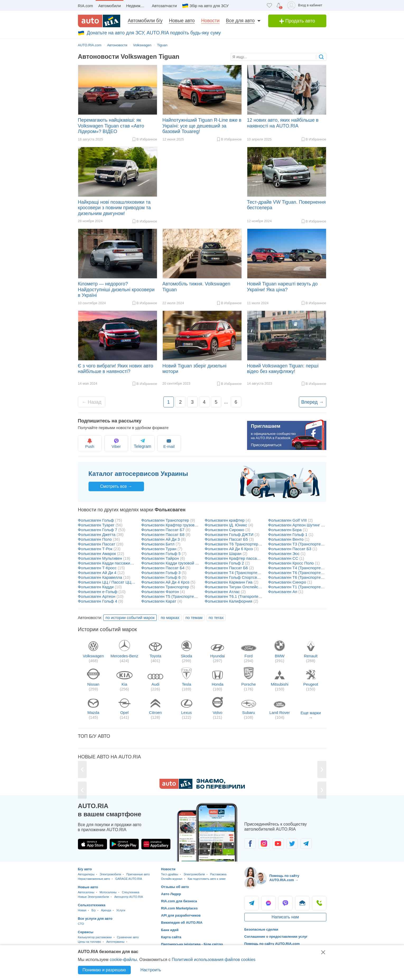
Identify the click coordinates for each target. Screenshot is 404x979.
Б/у (93, 910)
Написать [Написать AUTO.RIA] (302, 903)
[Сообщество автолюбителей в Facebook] (250, 843)
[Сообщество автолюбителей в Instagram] (264, 843)
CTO (81, 923)
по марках (170, 617)
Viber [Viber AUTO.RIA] (285, 903)
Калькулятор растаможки (95, 937)
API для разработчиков (181, 915)
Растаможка (218, 874)
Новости (210, 20)
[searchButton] (321, 56)
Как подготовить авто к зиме (207, 878)
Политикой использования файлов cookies (214, 959)
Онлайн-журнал (172, 878)
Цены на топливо (89, 941)
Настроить (150, 970)
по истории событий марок (130, 617)
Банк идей (170, 930)
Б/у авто (85, 869)
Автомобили (109, 5)
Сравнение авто (128, 937)
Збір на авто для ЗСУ (209, 5)
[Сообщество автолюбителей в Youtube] (278, 843)
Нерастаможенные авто (94, 878)
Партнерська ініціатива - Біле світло (192, 944)
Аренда (106, 910)
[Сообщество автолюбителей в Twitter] (292, 843)
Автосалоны (86, 892)
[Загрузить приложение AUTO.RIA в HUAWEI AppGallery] (155, 844)
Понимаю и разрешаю (104, 970)
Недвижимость (137, 5)
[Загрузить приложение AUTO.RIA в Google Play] (124, 844)
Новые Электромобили (93, 896)
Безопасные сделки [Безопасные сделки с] (261, 929)
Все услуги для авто (95, 919)
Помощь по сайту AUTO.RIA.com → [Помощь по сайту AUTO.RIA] (284, 878)
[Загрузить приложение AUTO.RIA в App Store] (92, 844)
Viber (119, 443)
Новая (82, 910)
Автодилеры (86, 874)
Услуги (120, 910)
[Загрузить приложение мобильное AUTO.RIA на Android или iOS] (207, 832)
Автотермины (115, 941)
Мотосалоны (108, 892)
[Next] (321, 769)
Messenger (268, 903)
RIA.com (85, 5)
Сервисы (86, 932)
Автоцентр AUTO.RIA (128, 896)
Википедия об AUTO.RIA (182, 923)
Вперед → (312, 402)
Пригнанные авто (138, 874)
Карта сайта (171, 937)
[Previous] (82, 769)
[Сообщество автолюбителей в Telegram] (306, 843)
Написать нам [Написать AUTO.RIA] (285, 917)
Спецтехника (130, 892)
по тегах (216, 617)
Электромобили (110, 874)
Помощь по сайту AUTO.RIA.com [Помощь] (272, 944)
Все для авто (240, 20)
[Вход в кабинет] (305, 5)
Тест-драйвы (169, 874)
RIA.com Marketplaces (179, 908)
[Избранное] (269, 5)
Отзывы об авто (175, 887)
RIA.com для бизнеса (179, 901)
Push (90, 443)
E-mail (177, 443)
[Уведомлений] (278, 5)
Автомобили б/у (145, 20)
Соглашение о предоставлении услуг (276, 937)
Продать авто (297, 21)
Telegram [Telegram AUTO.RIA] (251, 903)
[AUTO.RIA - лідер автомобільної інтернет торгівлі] (99, 21)
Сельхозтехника (91, 905)
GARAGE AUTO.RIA (128, 878)
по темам (194, 617)
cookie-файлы (123, 959)
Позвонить (319, 903)
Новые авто (182, 20)
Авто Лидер (171, 894)
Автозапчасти (164, 5)
